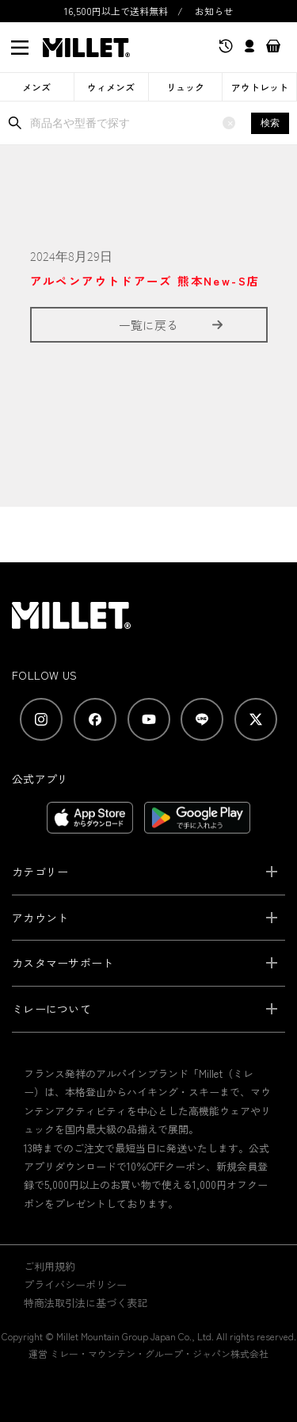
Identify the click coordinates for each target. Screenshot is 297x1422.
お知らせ (214, 10)
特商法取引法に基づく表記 (85, 1302)
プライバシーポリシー (75, 1284)
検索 (270, 122)
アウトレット (259, 87)
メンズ (36, 87)
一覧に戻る (148, 324)
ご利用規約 (49, 1266)
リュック (185, 87)
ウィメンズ (111, 87)
